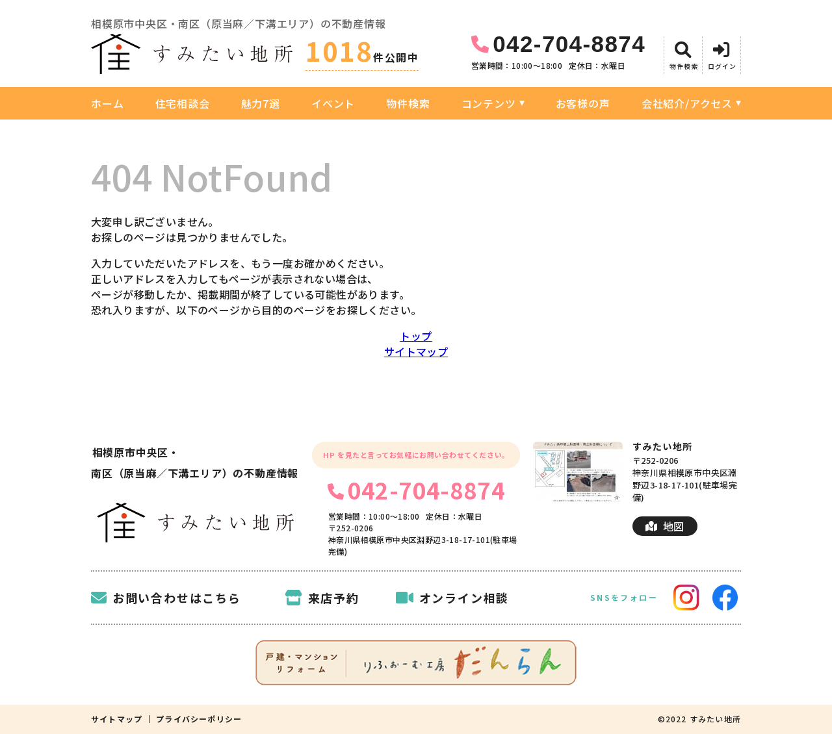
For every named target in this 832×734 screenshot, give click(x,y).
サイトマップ (416, 351)
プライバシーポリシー (199, 719)
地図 (664, 526)
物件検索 (408, 103)
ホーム (107, 103)
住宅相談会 (182, 103)
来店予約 (322, 597)
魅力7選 (260, 103)
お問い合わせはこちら (166, 597)
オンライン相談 (452, 597)
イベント (333, 103)
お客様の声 (583, 103)
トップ (416, 336)
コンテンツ (489, 103)
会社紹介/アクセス (687, 103)
